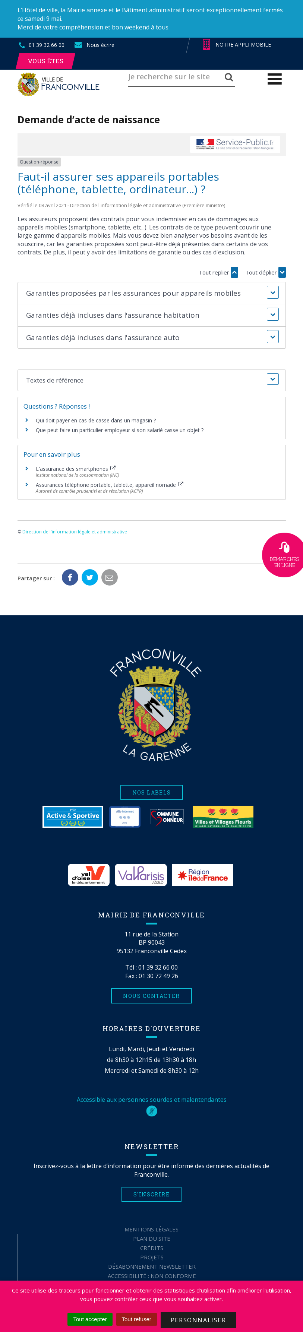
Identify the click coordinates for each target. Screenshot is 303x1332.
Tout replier (218, 272)
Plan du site (151, 1238)
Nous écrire (93, 44)
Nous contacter (151, 995)
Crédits (151, 1248)
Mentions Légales (151, 1229)
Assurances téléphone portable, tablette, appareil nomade (110, 484)
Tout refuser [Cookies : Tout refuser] (136, 1319)
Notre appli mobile (237, 44)
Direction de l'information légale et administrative (74, 532)
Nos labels (151, 792)
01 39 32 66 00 (158, 967)
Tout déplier (265, 272)
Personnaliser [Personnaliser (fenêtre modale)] (198, 1320)
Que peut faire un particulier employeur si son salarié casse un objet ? (119, 430)
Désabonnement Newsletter (152, 1266)
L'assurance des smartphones (76, 468)
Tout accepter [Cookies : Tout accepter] (90, 1319)
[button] (151, 293)
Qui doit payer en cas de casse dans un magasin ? (96, 420)
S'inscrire (151, 1194)
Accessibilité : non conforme (152, 1275)
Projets (152, 1257)
